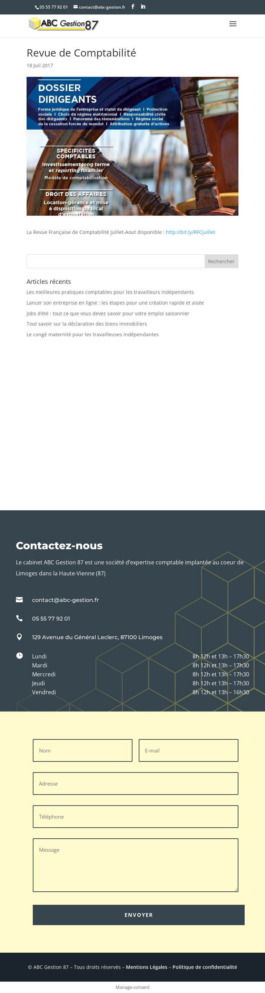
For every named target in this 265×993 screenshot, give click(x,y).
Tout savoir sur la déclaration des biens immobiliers (87, 323)
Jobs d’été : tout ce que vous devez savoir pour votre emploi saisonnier (108, 313)
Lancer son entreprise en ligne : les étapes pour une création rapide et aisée (115, 302)
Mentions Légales (146, 967)
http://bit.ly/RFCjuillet (190, 232)
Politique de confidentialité (205, 967)
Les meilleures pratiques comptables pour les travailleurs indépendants (110, 292)
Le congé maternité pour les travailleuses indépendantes (93, 334)
